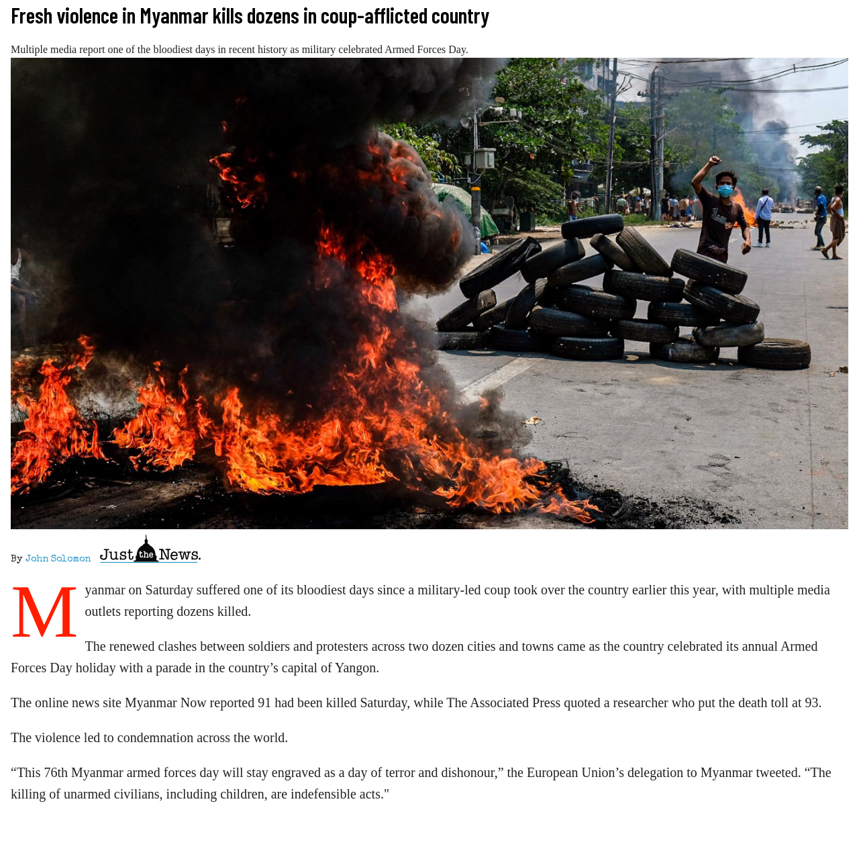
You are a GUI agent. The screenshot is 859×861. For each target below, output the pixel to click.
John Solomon (58, 559)
